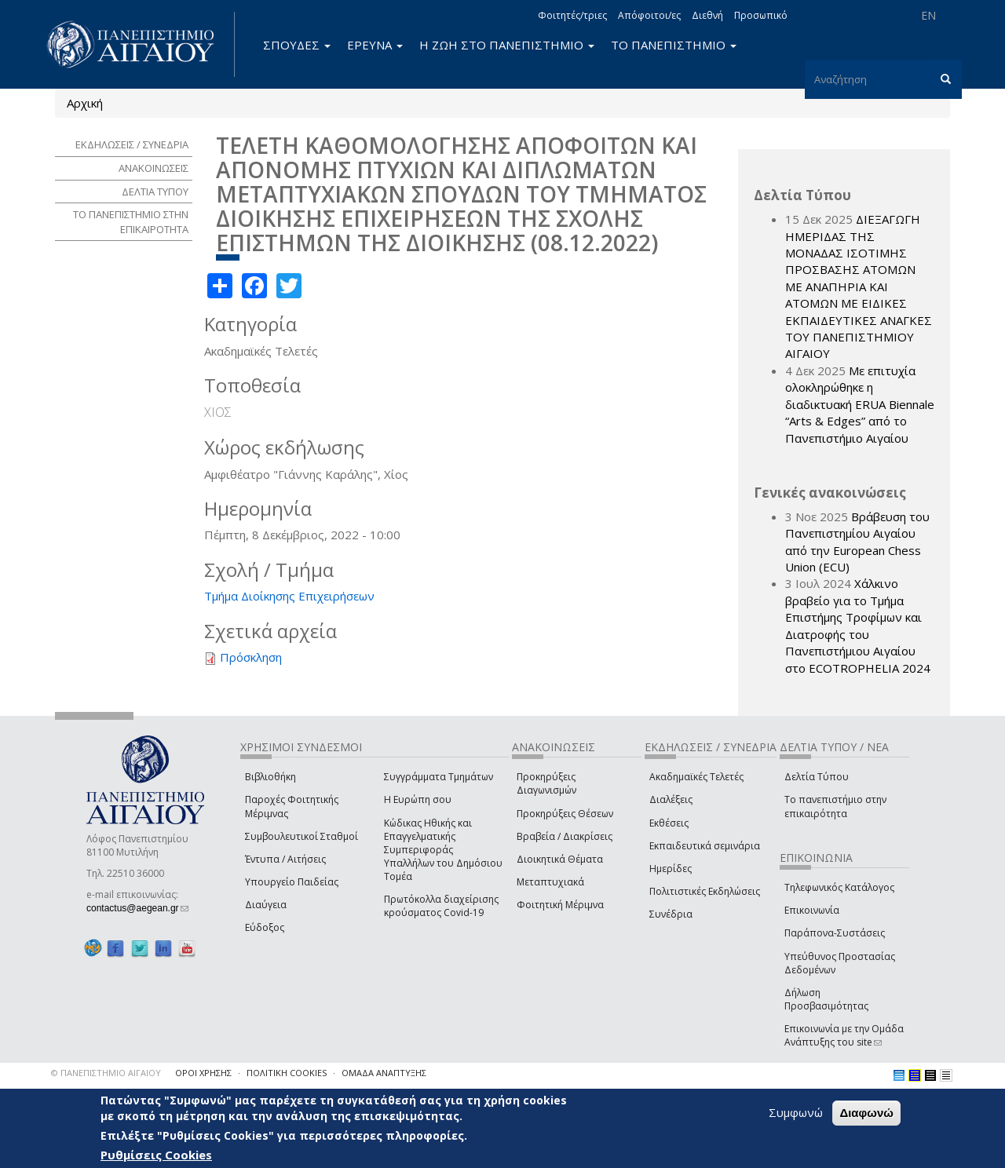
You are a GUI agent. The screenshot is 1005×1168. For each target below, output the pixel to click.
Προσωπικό (761, 15)
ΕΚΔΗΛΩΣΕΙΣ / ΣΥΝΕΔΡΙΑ (131, 144)
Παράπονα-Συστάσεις (834, 933)
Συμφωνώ (796, 1113)
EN (928, 15)
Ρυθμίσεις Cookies (156, 1155)
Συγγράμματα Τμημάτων (438, 776)
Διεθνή (707, 15)
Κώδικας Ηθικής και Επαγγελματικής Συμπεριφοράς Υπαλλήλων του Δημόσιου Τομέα (443, 850)
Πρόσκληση (251, 657)
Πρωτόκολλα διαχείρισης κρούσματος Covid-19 (441, 905)
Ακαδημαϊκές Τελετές (696, 776)
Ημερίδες (670, 868)
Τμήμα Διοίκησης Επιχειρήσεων (289, 596)
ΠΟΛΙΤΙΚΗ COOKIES (287, 1073)
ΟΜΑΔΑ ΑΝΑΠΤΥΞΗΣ (384, 1073)
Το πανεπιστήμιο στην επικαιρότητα (835, 806)
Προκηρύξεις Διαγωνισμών (546, 783)
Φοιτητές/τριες (572, 15)
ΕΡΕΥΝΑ (375, 45)
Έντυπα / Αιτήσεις (285, 859)
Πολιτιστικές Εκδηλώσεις (704, 891)
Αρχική (85, 103)
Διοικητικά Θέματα (560, 859)
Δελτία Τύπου (816, 776)
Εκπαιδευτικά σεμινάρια (704, 845)
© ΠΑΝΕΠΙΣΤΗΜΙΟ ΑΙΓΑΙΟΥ (106, 1073)
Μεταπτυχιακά (550, 882)
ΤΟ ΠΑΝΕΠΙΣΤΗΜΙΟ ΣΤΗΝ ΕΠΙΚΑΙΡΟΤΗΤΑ (130, 221)
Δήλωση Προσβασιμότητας (826, 999)
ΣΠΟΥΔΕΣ (297, 45)
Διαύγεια (266, 904)
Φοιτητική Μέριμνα (560, 904)
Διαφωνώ (866, 1113)
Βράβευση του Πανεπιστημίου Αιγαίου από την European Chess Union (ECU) (857, 542)
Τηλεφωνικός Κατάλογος (839, 887)
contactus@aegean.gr (137, 908)
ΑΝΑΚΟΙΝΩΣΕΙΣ (153, 168)
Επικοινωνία (811, 910)
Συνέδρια (671, 914)
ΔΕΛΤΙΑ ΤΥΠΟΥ (155, 191)
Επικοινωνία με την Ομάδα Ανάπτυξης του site (844, 1035)
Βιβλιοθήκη (270, 776)
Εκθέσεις (669, 823)
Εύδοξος (264, 927)
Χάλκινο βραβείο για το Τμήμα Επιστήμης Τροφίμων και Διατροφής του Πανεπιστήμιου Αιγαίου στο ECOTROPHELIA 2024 (857, 625)
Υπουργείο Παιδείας (291, 882)
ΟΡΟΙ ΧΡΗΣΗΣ (203, 1073)
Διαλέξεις (671, 799)
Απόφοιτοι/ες (649, 15)
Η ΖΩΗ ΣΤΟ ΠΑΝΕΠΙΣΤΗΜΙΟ (506, 45)
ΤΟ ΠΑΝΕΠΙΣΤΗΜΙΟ (673, 45)
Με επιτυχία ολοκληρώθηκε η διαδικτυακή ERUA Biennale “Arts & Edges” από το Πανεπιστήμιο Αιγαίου (859, 404)
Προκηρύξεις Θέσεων (565, 813)
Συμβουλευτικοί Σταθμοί (301, 836)
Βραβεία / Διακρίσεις (564, 836)
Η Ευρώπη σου (417, 799)
